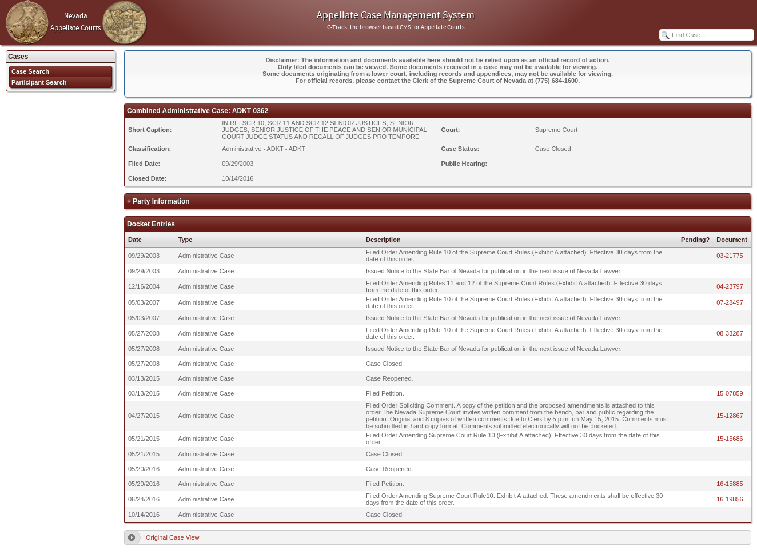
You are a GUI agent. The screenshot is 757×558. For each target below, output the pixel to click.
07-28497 (729, 302)
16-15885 (729, 483)
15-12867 (729, 415)
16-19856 (729, 499)
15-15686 (729, 438)
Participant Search (39, 82)
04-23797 (729, 286)
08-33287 (729, 333)
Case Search (30, 71)
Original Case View (172, 537)
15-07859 (729, 393)
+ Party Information (158, 201)
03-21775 (729, 255)
